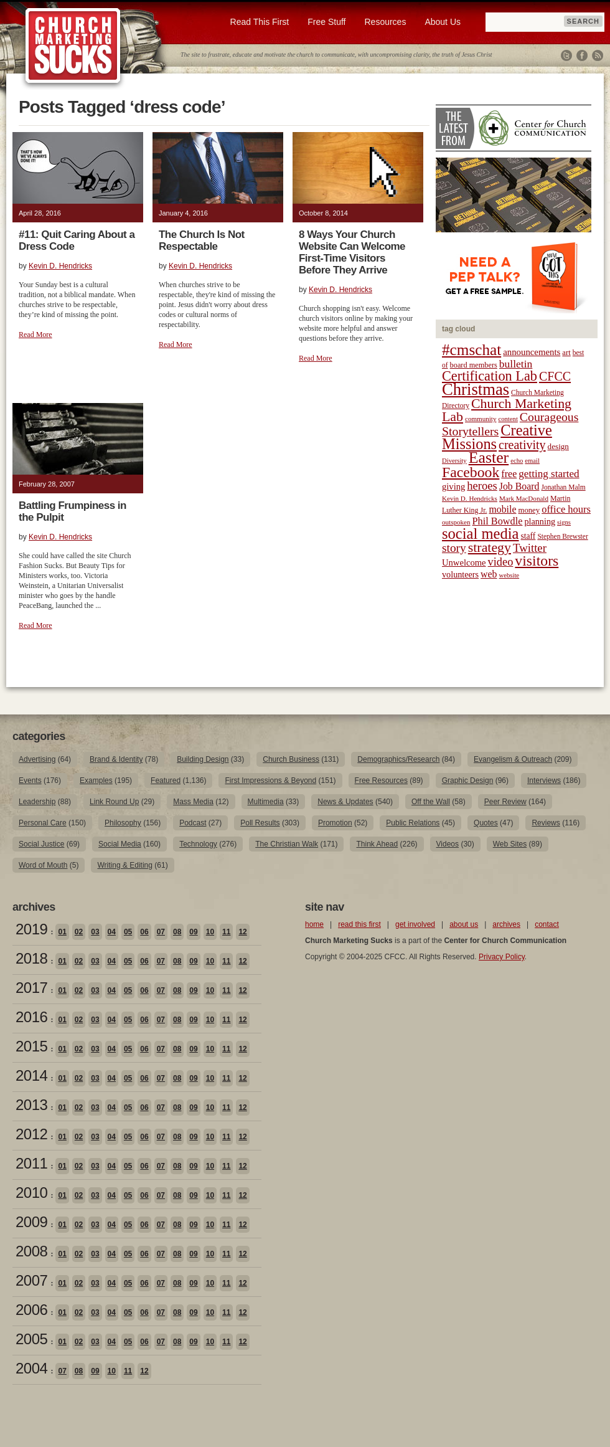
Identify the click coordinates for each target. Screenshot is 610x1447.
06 (144, 932)
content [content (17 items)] (507, 418)
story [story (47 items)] (454, 547)
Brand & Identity (116, 759)
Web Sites (510, 844)
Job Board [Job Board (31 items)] (519, 486)
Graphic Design (468, 780)
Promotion (335, 822)
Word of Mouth (43, 865)
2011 (31, 1163)
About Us (443, 22)
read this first (359, 924)
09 (193, 932)
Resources (385, 22)
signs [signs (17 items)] (564, 522)
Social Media (119, 844)
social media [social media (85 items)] (480, 533)
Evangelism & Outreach (513, 759)
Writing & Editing (124, 865)
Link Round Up (114, 801)
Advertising (37, 759)
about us (463, 924)
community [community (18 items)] (480, 418)
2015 (31, 1046)
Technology (198, 844)
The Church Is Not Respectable (202, 240)
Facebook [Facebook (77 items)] (470, 472)
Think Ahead (377, 844)
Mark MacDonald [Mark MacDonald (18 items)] (523, 498)
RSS (597, 55)
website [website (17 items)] (509, 575)
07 (161, 932)
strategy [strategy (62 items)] (489, 547)
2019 (31, 929)
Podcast (192, 822)
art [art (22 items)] (566, 352)
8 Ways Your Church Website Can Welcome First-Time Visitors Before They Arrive (352, 252)
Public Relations (412, 822)
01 (62, 932)
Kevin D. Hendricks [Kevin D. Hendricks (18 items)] (469, 498)
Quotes (486, 822)
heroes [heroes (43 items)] (482, 485)
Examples (96, 780)
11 (226, 932)
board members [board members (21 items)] (473, 365)
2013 (31, 1104)
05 (128, 932)
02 (79, 932)
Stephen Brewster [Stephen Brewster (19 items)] (562, 536)
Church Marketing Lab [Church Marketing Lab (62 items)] (506, 410)
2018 (31, 958)
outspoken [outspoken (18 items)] (456, 522)
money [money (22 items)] (529, 510)
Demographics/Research (398, 759)
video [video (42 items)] (501, 562)
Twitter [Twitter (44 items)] (530, 547)
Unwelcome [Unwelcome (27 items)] (464, 562)
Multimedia (266, 801)
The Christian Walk (286, 844)
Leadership (37, 801)
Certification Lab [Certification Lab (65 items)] (489, 376)
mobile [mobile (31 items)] (502, 509)
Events (30, 780)
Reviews (546, 822)
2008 (31, 1251)
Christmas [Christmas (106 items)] (475, 389)
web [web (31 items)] (489, 574)
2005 (31, 1339)
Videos (447, 844)
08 (177, 932)
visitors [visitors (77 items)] (536, 561)
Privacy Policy (502, 956)
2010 (31, 1192)
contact (547, 924)
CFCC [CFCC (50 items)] (555, 376)
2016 (31, 1016)
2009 (31, 1221)
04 (112, 932)
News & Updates (345, 801)
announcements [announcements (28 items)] (531, 352)
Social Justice (41, 844)
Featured (166, 780)
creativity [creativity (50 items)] (522, 445)
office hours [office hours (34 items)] (566, 509)
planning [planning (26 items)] (539, 521)
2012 (31, 1134)
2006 (31, 1309)
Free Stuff (326, 22)
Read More (35, 334)
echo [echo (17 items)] (516, 460)
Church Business (291, 759)
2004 (31, 1368)
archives (506, 924)
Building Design (202, 759)
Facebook (582, 55)
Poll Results (259, 822)
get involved (415, 924)
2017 (31, 987)
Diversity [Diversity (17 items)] (454, 460)
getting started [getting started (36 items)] (548, 474)
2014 (31, 1075)
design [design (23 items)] (558, 446)
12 (242, 932)
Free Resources (381, 780)
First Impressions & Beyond (270, 780)
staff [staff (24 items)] (528, 536)
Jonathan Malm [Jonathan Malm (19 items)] (564, 487)
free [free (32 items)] (509, 473)
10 (210, 932)
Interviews (544, 780)
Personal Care (43, 822)
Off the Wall (430, 801)
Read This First (259, 22)
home (314, 924)
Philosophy (123, 822)
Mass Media (193, 801)
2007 (31, 1280)
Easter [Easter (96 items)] (489, 457)
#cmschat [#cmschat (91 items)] (471, 349)
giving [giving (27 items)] (453, 486)
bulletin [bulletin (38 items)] (516, 364)
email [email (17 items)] (532, 460)
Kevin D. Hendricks (60, 266)
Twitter (566, 55)
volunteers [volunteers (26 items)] (460, 574)
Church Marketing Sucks (73, 46)
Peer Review (505, 801)
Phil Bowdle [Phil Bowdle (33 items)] (497, 521)
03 (95, 932)
